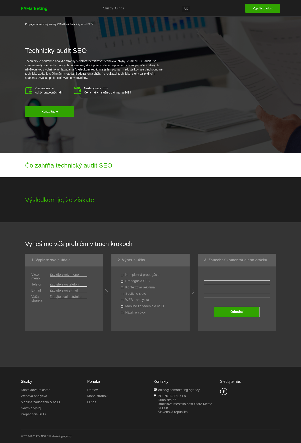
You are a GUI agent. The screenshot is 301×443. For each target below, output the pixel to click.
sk (186, 9)
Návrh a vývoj (31, 408)
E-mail (36, 290)
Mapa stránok (97, 396)
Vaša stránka (36, 298)
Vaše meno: (36, 276)
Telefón (36, 284)
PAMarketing (34, 8)
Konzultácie (49, 111)
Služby (108, 8)
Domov (92, 390)
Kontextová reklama (35, 390)
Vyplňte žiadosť (263, 8)
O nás (119, 8)
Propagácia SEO (33, 414)
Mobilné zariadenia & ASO (40, 402)
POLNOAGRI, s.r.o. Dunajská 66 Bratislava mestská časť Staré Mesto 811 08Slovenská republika (183, 404)
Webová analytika (34, 396)
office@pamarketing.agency (177, 390)
